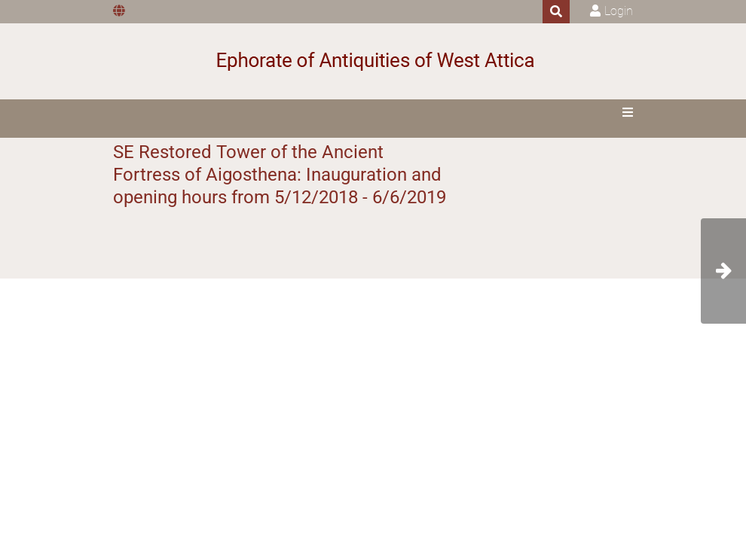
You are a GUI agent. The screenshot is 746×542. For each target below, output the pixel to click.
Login (618, 11)
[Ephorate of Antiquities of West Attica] (373, 61)
